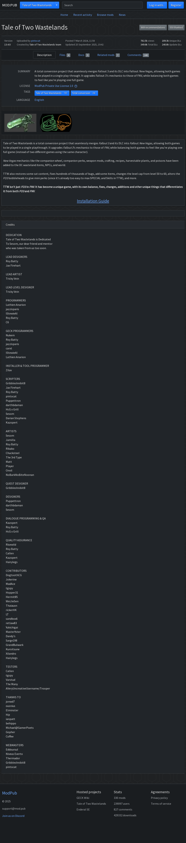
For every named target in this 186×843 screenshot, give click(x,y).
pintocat (35, 40)
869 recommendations (153, 27)
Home (64, 15)
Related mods (108, 55)
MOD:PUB (9, 5)
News (122, 15)
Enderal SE (83, 809)
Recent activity (82, 15)
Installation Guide (93, 201)
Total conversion (84, 93)
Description (44, 55)
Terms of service (161, 803)
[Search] (102, 5)
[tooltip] (75, 86)
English (39, 100)
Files (65, 55)
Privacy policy (159, 798)
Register (176, 5)
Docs (84, 55)
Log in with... (157, 5)
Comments (138, 55)
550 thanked (176, 27)
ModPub (9, 793)
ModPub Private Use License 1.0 (54, 86)
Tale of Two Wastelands (37, 5)
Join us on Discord (13, 816)
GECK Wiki (83, 798)
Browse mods (105, 15)
